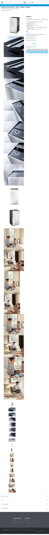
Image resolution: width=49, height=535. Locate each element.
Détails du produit (5, 496)
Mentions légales (12, 529)
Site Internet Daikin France (29, 522)
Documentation (4, 508)
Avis (2, 500)
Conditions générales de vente (18, 521)
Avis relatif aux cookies (19, 529)
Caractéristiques (4, 504)
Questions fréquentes (17, 522)
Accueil (2, 5)
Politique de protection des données (30, 529)
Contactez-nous (28, 521)
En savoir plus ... (29, 32)
